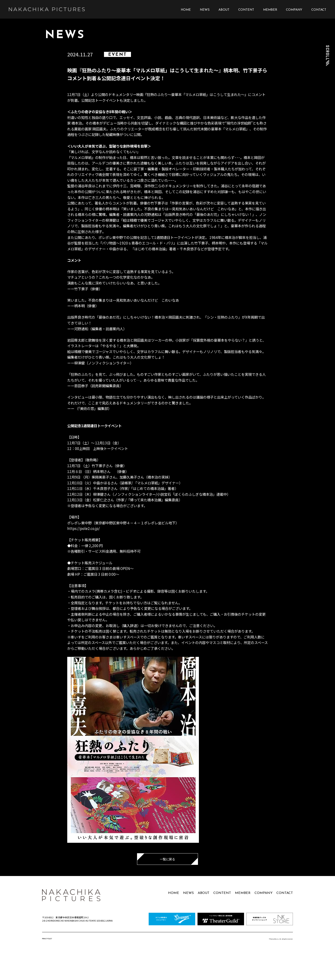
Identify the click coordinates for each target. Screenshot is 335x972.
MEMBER (270, 9)
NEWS (205, 9)
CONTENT (246, 9)
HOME (186, 9)
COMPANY (294, 9)
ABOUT (223, 9)
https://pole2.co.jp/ (83, 528)
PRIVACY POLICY (47, 938)
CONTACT (318, 9)
